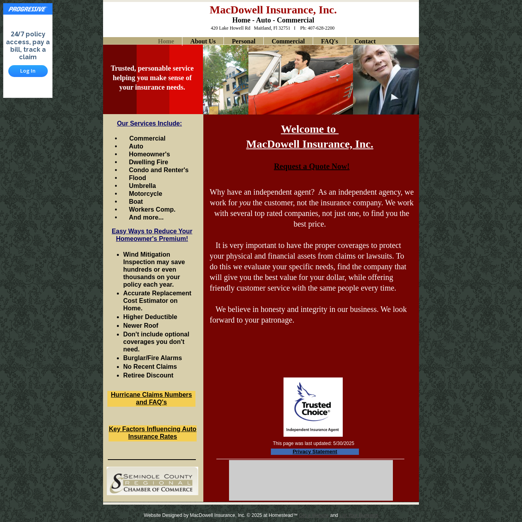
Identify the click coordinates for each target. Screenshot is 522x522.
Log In (28, 70)
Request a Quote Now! (312, 166)
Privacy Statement (315, 451)
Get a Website (314, 515)
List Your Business (359, 515)
